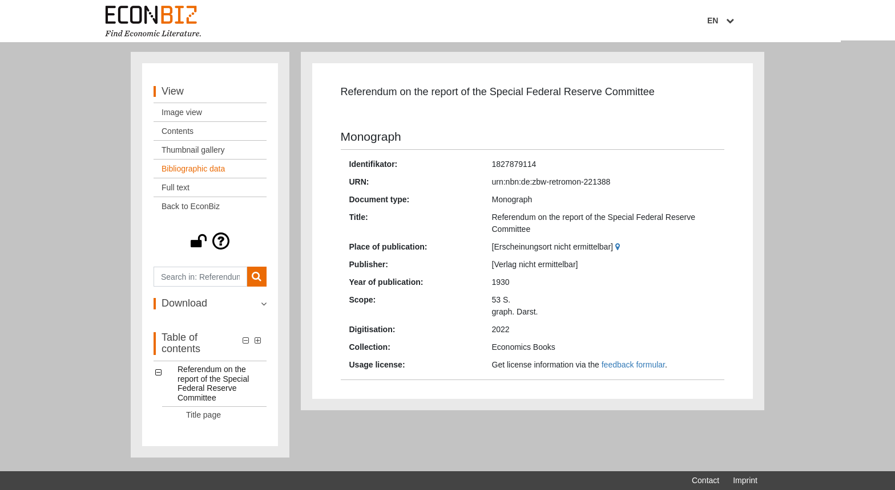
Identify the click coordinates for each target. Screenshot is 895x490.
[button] (210, 244)
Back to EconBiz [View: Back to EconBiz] (191, 209)
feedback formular (633, 367)
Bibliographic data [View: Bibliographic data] (193, 171)
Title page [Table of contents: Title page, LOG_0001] (203, 417)
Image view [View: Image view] (182, 115)
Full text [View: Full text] (176, 190)
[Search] (256, 279)
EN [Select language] (749, 21)
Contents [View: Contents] (177, 133)
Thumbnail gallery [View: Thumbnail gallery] (193, 152)
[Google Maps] (619, 249)
